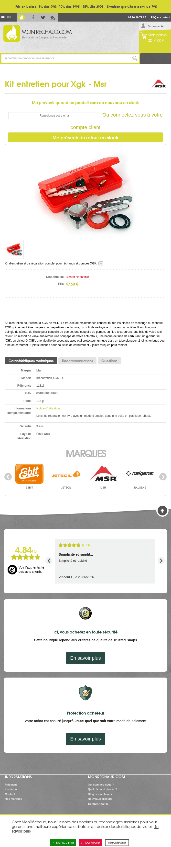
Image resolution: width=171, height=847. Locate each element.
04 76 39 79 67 (137, 17)
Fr (3, 17)
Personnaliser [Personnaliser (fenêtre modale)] (117, 842)
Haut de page (162, 510)
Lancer (135, 58)
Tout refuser (90, 842)
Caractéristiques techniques (31, 360)
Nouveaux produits (100, 798)
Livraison (11, 789)
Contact (10, 794)
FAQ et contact (160, 17)
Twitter (43, 17)
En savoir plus (85, 658)
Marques (86, 452)
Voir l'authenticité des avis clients (31, 569)
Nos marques (13, 798)
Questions (109, 360)
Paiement (11, 784)
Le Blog (21, 17)
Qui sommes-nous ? (101, 784)
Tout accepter (63, 842)
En (9, 17)
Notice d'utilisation (48, 408)
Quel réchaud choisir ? (102, 789)
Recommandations (77, 360)
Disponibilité (55, 277)
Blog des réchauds (100, 794)
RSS (53, 17)
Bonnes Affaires (98, 803)
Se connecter (156, 26)
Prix (61, 284)
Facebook (33, 17)
